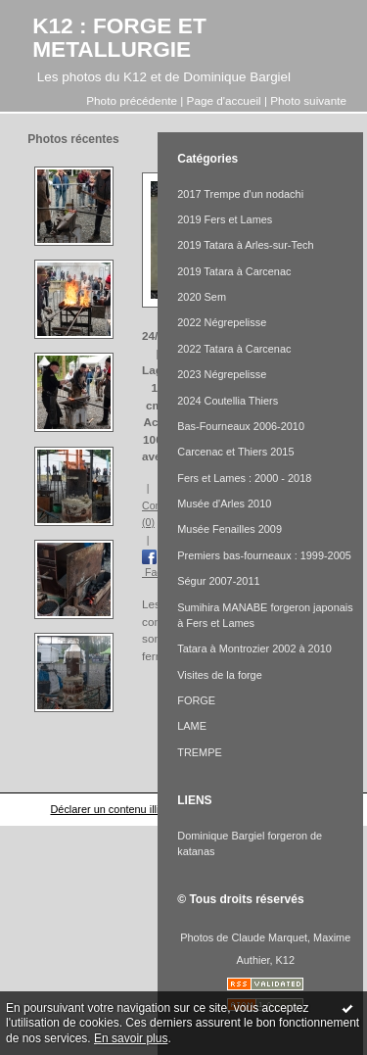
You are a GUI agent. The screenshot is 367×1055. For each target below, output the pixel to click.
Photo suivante (308, 100)
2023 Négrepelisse (221, 374)
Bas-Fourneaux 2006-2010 (240, 426)
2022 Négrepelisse (221, 322)
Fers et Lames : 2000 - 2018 (244, 478)
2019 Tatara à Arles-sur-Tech (245, 245)
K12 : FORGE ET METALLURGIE (119, 37)
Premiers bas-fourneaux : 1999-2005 (264, 555)
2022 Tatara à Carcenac (234, 349)
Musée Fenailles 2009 (229, 529)
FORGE (196, 700)
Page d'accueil (224, 100)
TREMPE (199, 752)
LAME (191, 726)
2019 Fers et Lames (224, 219)
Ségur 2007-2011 (218, 581)
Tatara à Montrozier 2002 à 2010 (254, 648)
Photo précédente (131, 100)
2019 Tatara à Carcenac (234, 271)
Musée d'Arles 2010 (224, 503)
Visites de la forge (219, 675)
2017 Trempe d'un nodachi (240, 194)
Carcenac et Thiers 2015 (235, 451)
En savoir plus (130, 1038)
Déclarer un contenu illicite (112, 809)
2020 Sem (201, 297)
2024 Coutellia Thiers (227, 401)
